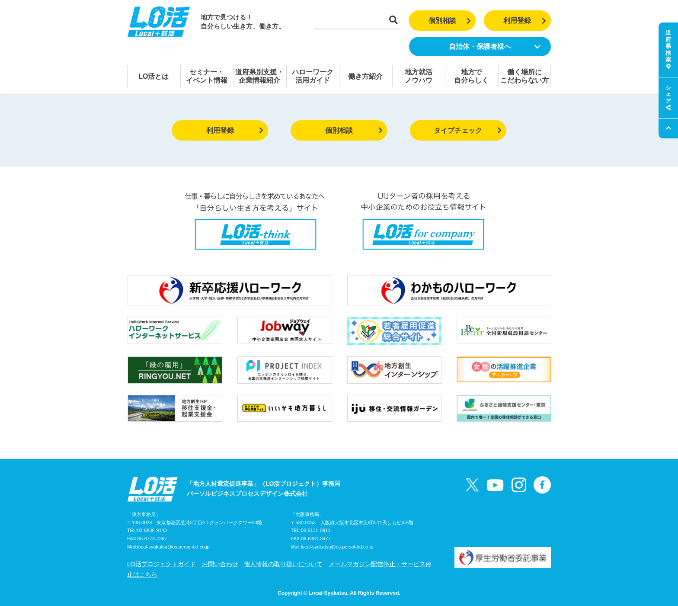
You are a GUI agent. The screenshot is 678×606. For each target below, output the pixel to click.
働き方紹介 (365, 76)
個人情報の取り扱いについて (283, 564)
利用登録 (524, 20)
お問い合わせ (220, 564)
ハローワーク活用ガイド (312, 76)
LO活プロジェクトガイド (161, 564)
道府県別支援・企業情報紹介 (259, 76)
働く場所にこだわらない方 (524, 76)
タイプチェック (468, 130)
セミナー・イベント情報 (206, 76)
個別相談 (450, 20)
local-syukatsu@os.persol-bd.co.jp (173, 546)
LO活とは (153, 76)
